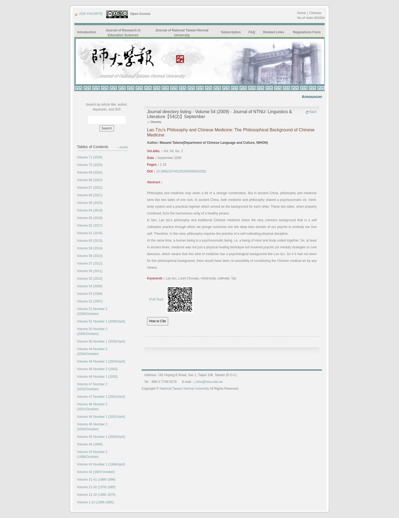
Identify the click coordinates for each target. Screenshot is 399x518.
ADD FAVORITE (88, 14)
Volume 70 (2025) (90, 165)
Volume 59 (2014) (90, 248)
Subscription (231, 32)
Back (311, 112)
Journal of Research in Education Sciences (123, 32)
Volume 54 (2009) (90, 286)
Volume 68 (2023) (90, 180)
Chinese (315, 13)
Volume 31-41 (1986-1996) (96, 479)
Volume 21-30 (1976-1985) (96, 487)
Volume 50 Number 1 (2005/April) (101, 341)
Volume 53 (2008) (90, 294)
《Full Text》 (156, 299)
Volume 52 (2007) (90, 301)
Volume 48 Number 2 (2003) (97, 369)
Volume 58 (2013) (90, 256)
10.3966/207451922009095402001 (181, 171)
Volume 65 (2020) (90, 203)
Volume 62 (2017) (90, 225)
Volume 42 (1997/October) (96, 472)
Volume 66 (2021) (90, 195)
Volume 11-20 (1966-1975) (96, 495)
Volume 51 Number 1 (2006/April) (101, 321)
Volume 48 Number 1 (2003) (97, 377)
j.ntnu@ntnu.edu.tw (208, 382)
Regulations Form (307, 32)
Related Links (273, 32)
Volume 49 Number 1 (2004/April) (101, 361)
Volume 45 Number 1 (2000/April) (101, 437)
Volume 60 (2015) (90, 241)
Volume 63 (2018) (90, 218)
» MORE (123, 147)
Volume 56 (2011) (90, 271)
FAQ (252, 32)
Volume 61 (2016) (90, 233)
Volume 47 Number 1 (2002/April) (101, 397)
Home (301, 13)
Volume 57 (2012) (90, 263)
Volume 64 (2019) (90, 210)
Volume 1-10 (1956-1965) (95, 502)
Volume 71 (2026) (90, 157)
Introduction (86, 32)
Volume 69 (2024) (90, 172)
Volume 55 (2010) (90, 279)
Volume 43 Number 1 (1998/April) (101, 464)
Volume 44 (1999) (90, 444)
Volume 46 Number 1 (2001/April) (101, 417)
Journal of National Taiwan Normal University (181, 32)
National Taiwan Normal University (184, 388)
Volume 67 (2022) (90, 188)
